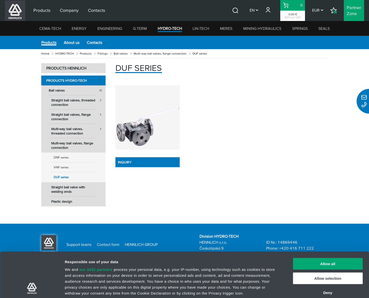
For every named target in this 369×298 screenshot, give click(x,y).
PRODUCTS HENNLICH (66, 68)
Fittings (103, 53)
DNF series (61, 157)
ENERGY (79, 28)
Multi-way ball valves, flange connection (160, 53)
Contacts (94, 42)
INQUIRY (124, 162)
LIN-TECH (201, 28)
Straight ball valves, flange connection (78, 115)
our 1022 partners (95, 227)
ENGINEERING (109, 28)
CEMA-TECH (50, 28)
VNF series (61, 167)
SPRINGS (300, 28)
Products (48, 42)
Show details (259, 288)
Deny (327, 251)
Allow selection (327, 236)
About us (71, 42)
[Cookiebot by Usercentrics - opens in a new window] (32, 288)
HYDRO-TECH (170, 28)
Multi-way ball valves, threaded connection (78, 129)
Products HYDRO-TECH (66, 80)
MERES (226, 28)
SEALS (324, 28)
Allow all (327, 222)
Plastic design (61, 201)
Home (45, 53)
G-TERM (140, 28)
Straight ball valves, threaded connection (78, 101)
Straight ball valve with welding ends (68, 189)
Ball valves (121, 53)
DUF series (61, 177)
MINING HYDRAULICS (262, 28)
